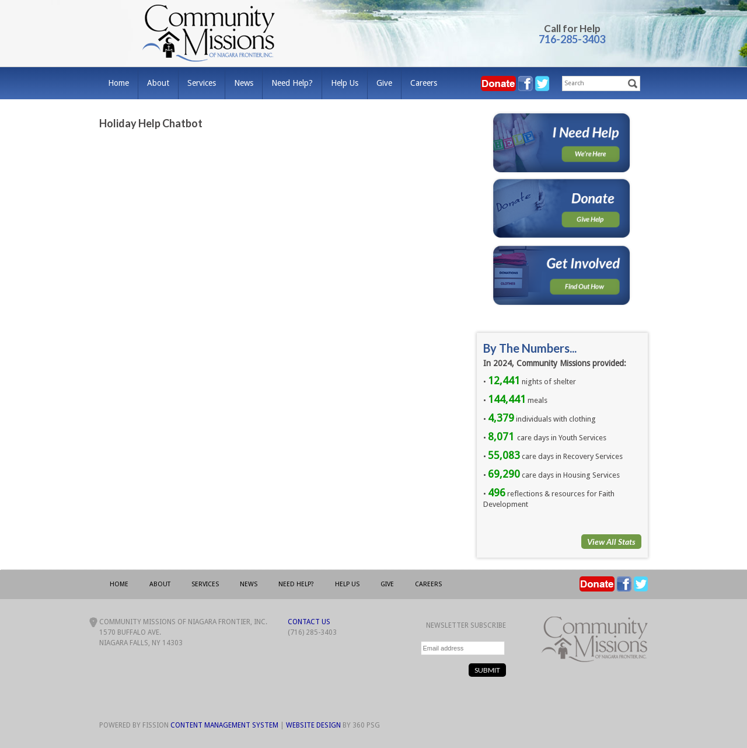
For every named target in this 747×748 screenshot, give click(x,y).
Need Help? (292, 83)
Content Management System (224, 725)
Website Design (313, 725)
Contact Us (309, 622)
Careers (423, 83)
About (158, 83)
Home (118, 83)
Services (201, 83)
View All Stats (611, 542)
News (243, 83)
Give (384, 83)
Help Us (344, 83)
